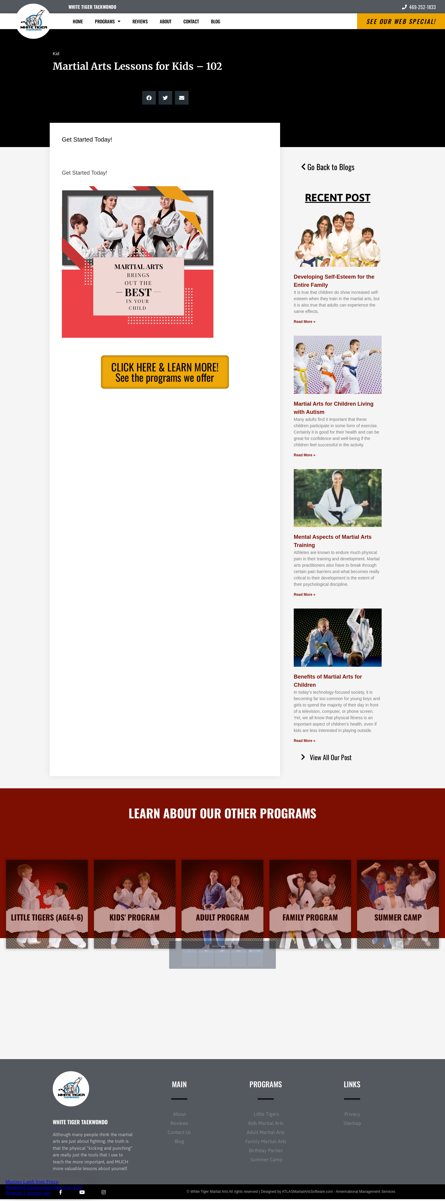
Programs (107, 21)
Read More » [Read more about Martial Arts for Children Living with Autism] (304, 455)
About (165, 21)
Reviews (140, 21)
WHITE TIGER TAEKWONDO (92, 6)
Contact (191, 21)
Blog (215, 21)
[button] (149, 98)
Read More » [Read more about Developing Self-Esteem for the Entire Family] (304, 322)
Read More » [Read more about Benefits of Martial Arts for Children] (304, 741)
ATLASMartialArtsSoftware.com (307, 1194)
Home (78, 21)
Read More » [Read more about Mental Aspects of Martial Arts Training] (304, 594)
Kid (56, 53)
